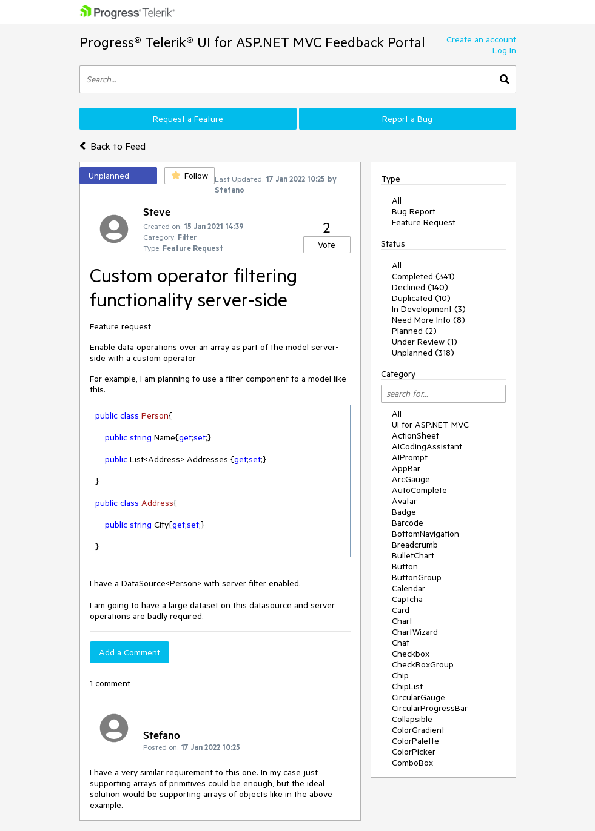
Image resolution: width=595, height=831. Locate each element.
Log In (504, 50)
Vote (326, 244)
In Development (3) (429, 308)
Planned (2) (414, 330)
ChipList (407, 686)
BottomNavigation (425, 533)
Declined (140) (420, 287)
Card (400, 609)
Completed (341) (423, 276)
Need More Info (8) (428, 319)
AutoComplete (419, 490)
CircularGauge (418, 697)
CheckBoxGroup (423, 664)
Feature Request (423, 222)
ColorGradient (418, 729)
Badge (404, 511)
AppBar (406, 468)
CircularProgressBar (430, 708)
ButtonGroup (417, 577)
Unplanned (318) (423, 352)
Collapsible (412, 718)
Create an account (481, 39)
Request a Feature (188, 118)
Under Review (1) (424, 341)
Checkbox (410, 653)
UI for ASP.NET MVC (430, 424)
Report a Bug (407, 118)
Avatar (404, 500)
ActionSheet (415, 435)
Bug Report (413, 211)
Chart (402, 620)
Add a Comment (129, 652)
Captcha (407, 599)
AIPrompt (410, 457)
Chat (400, 642)
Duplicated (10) (421, 298)
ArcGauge (411, 479)
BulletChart (413, 555)
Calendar (408, 588)
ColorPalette (415, 740)
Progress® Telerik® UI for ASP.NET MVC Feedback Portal (252, 42)
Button (405, 566)
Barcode (407, 522)
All (397, 200)
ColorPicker (413, 751)
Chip (400, 675)
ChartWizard (415, 631)
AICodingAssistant (427, 446)
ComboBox (412, 762)
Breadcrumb (415, 544)
